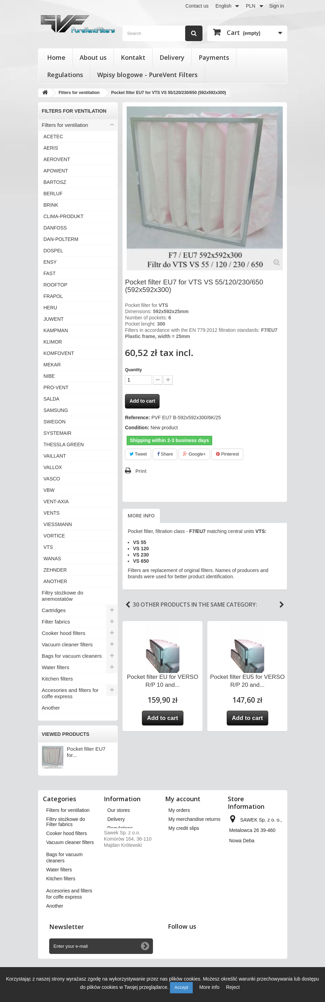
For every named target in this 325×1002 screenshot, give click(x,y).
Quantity (133, 369)
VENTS (52, 513)
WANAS (52, 558)
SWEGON (55, 421)
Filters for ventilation (65, 125)
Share (165, 454)
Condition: (137, 427)
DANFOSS (55, 228)
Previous (127, 604)
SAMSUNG (56, 410)
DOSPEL (53, 250)
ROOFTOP (55, 285)
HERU (50, 307)
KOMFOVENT (59, 353)
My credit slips (184, 828)
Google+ (194, 454)
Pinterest (227, 454)
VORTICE (54, 536)
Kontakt (133, 57)
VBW (49, 490)
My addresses (184, 837)
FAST (50, 273)
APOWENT (56, 171)
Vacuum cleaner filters (67, 644)
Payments (214, 57)
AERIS (51, 148)
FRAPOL (53, 296)
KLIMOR (53, 342)
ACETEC (53, 136)
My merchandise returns (194, 819)
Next (281, 604)
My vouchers (182, 855)
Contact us (197, 6)
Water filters (55, 667)
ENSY (50, 262)
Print (140, 471)
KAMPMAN (56, 330)
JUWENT (54, 319)
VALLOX (53, 467)
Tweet (138, 454)
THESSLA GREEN (64, 444)
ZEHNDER (55, 570)
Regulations (65, 75)
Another (51, 708)
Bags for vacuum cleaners (72, 656)
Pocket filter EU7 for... (86, 752)
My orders (179, 810)
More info (141, 515)
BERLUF (53, 193)
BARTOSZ (55, 182)
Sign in (276, 6)
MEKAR (52, 364)
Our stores (118, 810)
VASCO (52, 478)
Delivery (172, 57)
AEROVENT (57, 159)
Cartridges (54, 610)
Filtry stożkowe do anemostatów (62, 596)
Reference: (137, 417)
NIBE (49, 376)
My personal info (186, 846)
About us (93, 57)
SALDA (52, 399)
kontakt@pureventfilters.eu (258, 907)
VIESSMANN (58, 524)
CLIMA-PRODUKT (64, 216)
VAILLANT (55, 456)
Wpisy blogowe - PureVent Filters (147, 75)
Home (56, 57)
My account (182, 799)
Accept (181, 987)
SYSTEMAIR (58, 433)
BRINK (51, 205)
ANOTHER (55, 581)
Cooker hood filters (63, 633)
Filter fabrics (56, 622)
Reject (233, 987)
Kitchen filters (57, 679)
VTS (48, 547)
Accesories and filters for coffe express (70, 693)
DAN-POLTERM (61, 239)
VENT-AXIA (56, 501)
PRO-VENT (56, 387)
